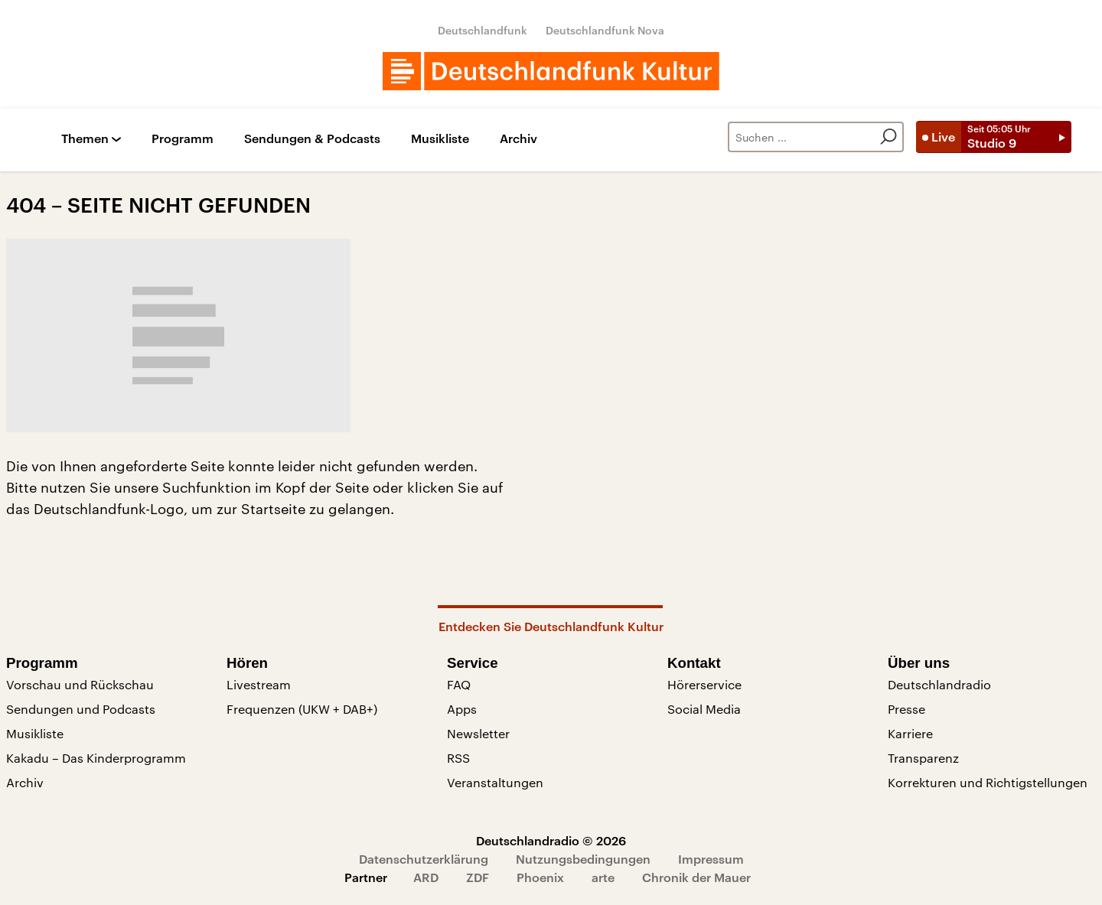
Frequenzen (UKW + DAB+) (302, 709)
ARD (426, 877)
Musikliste (440, 138)
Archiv (518, 138)
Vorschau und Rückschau (80, 684)
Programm (183, 138)
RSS (458, 757)
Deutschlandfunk (482, 30)
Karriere (910, 733)
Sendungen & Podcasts (312, 138)
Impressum (711, 858)
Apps (462, 709)
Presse (906, 709)
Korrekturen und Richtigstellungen (987, 782)
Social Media (704, 709)
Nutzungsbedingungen (583, 858)
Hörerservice (704, 684)
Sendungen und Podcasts (80, 709)
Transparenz (923, 757)
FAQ (459, 684)
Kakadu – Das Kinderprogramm (96, 757)
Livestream (259, 684)
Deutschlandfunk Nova (605, 30)
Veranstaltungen (495, 782)
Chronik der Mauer (696, 877)
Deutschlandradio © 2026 (551, 840)
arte (603, 877)
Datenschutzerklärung (423, 858)
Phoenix (540, 877)
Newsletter (478, 733)
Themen (85, 138)
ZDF (477, 877)
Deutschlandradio (939, 684)
